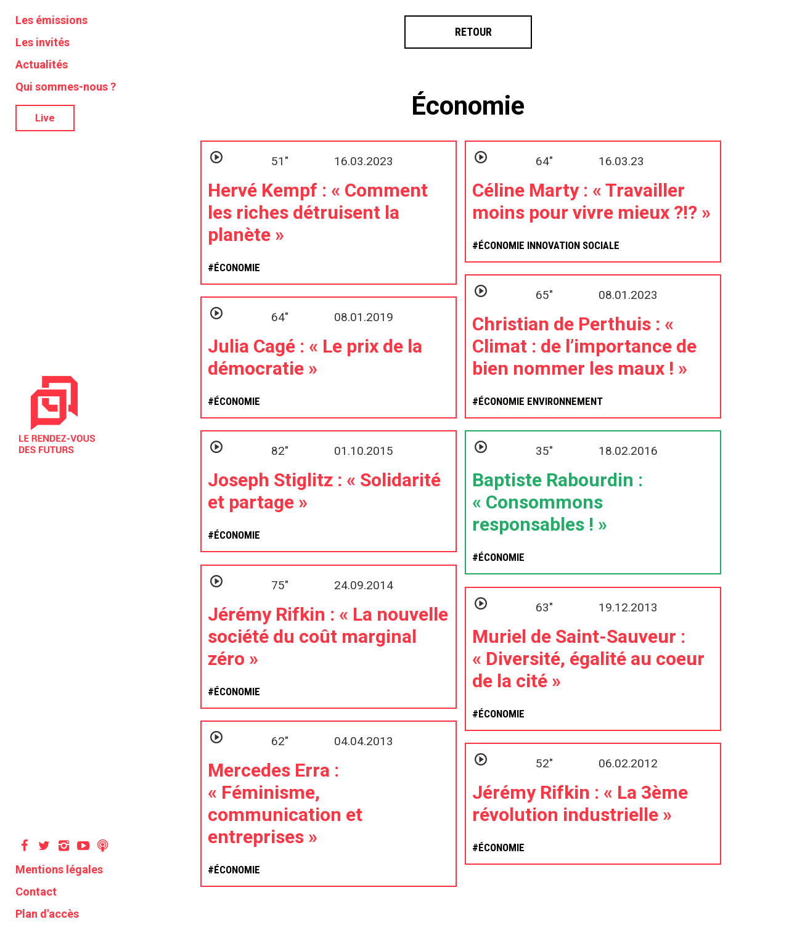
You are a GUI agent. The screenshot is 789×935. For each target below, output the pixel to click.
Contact (36, 891)
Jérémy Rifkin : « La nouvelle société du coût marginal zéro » (328, 636)
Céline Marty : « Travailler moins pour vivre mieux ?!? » (591, 201)
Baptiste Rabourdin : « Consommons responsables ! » (557, 502)
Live (45, 118)
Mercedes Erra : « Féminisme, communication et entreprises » (285, 803)
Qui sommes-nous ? (65, 86)
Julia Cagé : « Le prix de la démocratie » (315, 357)
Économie (468, 106)
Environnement (565, 401)
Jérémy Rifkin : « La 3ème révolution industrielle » (580, 803)
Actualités (41, 64)
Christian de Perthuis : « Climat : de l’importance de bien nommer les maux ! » (584, 346)
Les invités (42, 42)
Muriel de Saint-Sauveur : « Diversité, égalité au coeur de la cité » (588, 659)
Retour (468, 31)
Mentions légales (59, 869)
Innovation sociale (573, 245)
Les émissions (51, 20)
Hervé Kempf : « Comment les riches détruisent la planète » (318, 212)
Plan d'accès (47, 913)
